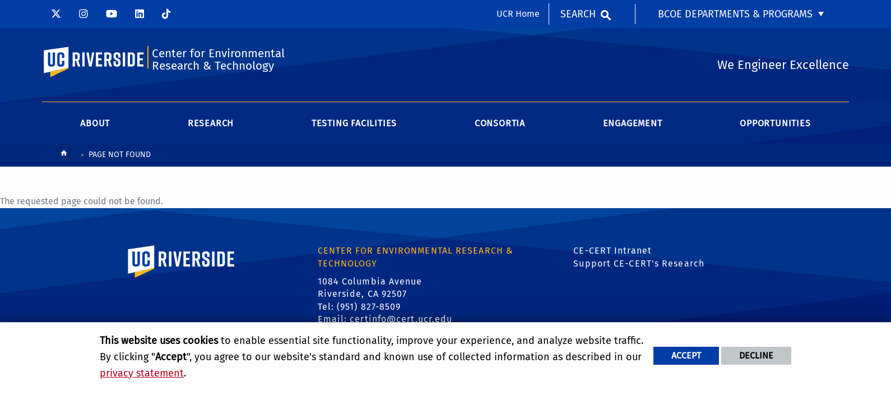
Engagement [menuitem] (632, 123)
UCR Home (518, 13)
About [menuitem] (95, 123)
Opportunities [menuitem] (775, 123)
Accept (686, 355)
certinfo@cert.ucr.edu (401, 319)
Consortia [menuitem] (500, 123)
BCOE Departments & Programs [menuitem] (735, 14)
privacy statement (142, 373)
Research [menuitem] (211, 123)
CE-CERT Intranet (612, 250)
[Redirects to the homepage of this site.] (63, 155)
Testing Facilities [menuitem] (354, 123)
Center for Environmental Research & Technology (218, 60)
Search (578, 14)
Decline (756, 355)
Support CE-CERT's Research (638, 263)
